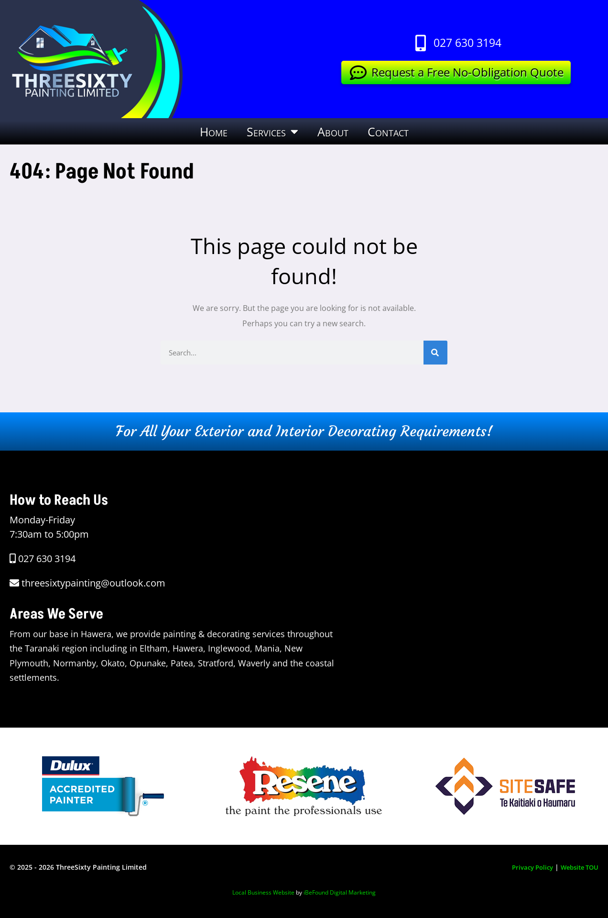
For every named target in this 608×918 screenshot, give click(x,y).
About (332, 131)
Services (272, 131)
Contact (388, 131)
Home (214, 131)
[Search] (435, 353)
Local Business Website (263, 892)
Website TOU (577, 867)
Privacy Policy (526, 867)
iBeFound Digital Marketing (340, 892)
